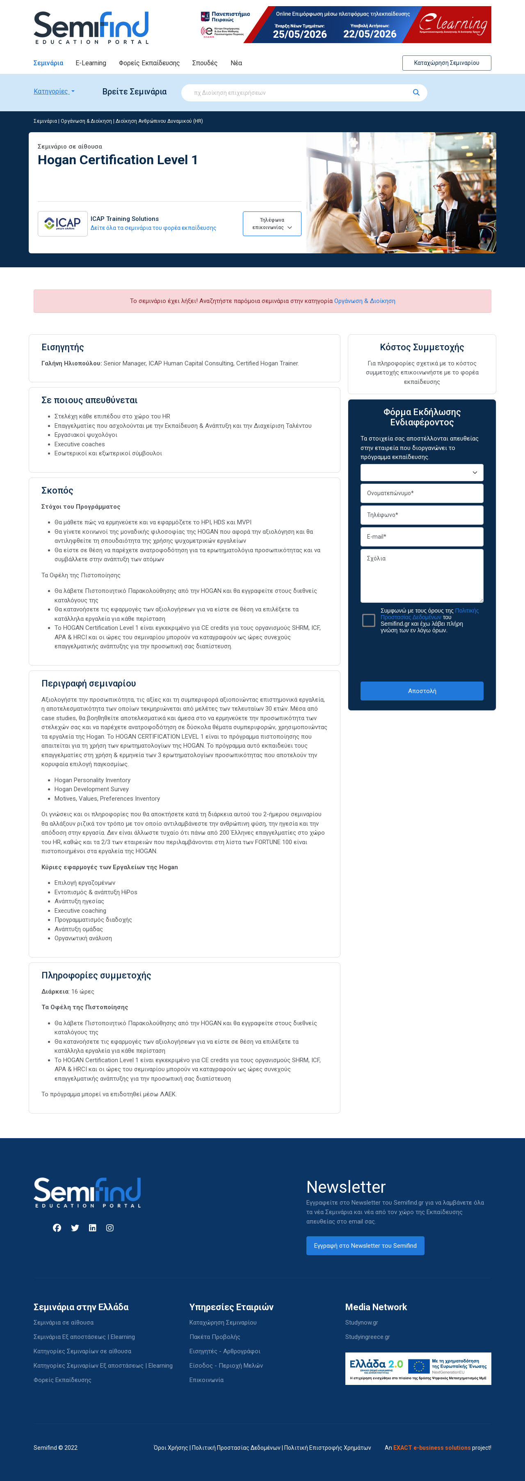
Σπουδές (205, 63)
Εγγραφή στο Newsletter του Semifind (365, 1245)
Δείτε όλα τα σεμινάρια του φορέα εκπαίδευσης (154, 228)
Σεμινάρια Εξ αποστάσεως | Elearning (84, 1337)
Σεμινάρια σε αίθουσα (64, 1322)
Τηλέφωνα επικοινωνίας (272, 223)
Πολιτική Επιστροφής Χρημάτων (327, 1447)
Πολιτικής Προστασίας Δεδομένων (430, 613)
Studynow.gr (361, 1322)
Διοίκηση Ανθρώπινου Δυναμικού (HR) (159, 121)
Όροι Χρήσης (171, 1447)
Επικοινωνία (206, 1380)
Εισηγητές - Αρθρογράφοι (224, 1351)
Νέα (236, 63)
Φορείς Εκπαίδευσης (149, 63)
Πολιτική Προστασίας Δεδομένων (236, 1447)
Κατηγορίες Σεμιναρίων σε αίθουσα (82, 1351)
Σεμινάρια (48, 63)
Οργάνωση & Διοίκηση (86, 121)
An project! (438, 1447)
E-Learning (90, 63)
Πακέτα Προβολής (214, 1337)
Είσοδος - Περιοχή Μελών (226, 1365)
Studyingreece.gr (367, 1337)
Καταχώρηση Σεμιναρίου (446, 63)
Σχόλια (422, 576)
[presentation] (423, 657)
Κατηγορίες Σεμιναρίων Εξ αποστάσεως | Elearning (103, 1365)
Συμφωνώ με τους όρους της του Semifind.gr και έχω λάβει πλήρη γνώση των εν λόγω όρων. (430, 620)
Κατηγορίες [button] (52, 91)
